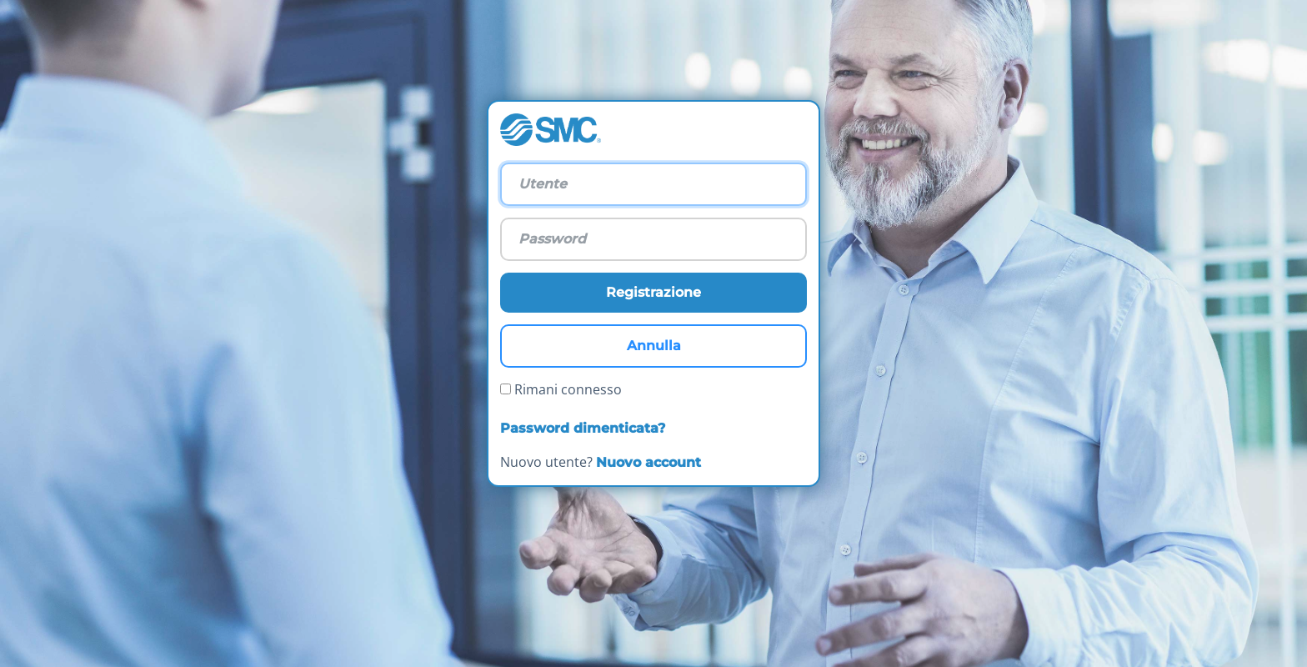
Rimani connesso (561, 389)
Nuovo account (648, 462)
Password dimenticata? (582, 428)
